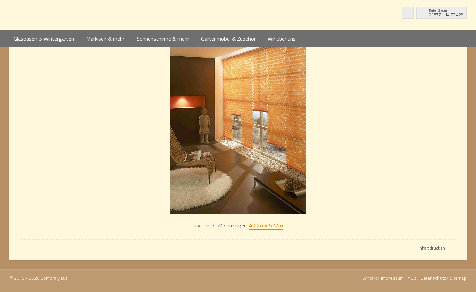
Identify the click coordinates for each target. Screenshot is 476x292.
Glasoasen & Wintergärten (44, 38)
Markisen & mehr (105, 38)
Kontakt (369, 278)
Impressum (392, 278)
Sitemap (458, 278)
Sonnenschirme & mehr (163, 38)
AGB (412, 278)
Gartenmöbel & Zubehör (228, 38)
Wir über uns (282, 38)
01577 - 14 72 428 (446, 12)
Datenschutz (433, 278)
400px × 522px (266, 225)
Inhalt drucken (432, 248)
